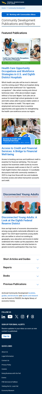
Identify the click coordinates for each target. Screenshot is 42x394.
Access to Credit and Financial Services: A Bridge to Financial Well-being (19, 151)
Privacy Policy (6, 365)
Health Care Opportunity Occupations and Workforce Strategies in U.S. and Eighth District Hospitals (18, 73)
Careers (4, 369)
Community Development (16, 8)
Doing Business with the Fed (11, 373)
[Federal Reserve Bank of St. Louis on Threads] (32, 318)
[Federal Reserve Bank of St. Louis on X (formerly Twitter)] (16, 318)
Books (6, 275)
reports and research (30, 296)
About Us (5, 352)
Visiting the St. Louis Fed (10, 386)
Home (4, 8)
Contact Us (5, 360)
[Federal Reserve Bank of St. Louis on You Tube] (10, 318)
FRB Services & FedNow (10, 382)
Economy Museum (8, 390)
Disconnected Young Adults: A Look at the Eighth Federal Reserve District (19, 220)
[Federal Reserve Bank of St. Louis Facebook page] (28, 318)
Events (4, 377)
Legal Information (8, 356)
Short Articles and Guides (16, 259)
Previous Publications (14, 284)
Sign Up (6, 336)
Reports (7, 267)
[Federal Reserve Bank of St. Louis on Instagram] (22, 318)
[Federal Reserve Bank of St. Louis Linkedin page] (3, 318)
